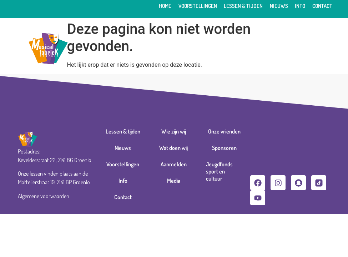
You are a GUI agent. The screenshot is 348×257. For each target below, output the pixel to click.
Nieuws (279, 5)
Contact (322, 5)
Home (165, 5)
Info (300, 5)
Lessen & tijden (243, 5)
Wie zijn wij (173, 131)
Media (173, 180)
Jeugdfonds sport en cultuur (219, 171)
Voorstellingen (197, 5)
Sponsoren (224, 147)
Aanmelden (174, 164)
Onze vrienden (224, 131)
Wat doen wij (173, 147)
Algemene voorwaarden (43, 196)
